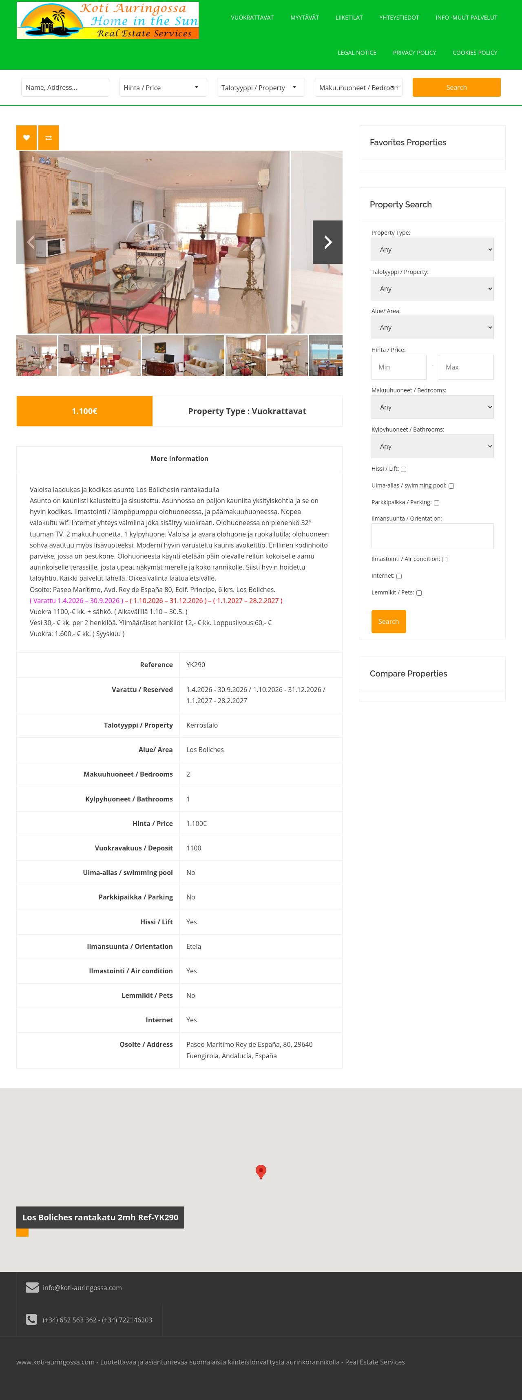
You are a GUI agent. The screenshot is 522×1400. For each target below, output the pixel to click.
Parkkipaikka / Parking (402, 515)
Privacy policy (414, 62)
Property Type (391, 245)
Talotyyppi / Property (400, 284)
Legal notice (356, 62)
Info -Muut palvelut (467, 20)
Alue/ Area (386, 323)
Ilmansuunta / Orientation (407, 531)
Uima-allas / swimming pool (409, 498)
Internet (383, 588)
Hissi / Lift (385, 481)
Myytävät (304, 20)
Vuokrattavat (252, 20)
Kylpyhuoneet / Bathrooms (408, 442)
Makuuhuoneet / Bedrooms (409, 403)
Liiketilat (349, 20)
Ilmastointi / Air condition (406, 571)
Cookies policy (475, 62)
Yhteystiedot (399, 20)
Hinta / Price (389, 362)
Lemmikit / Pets (393, 605)
